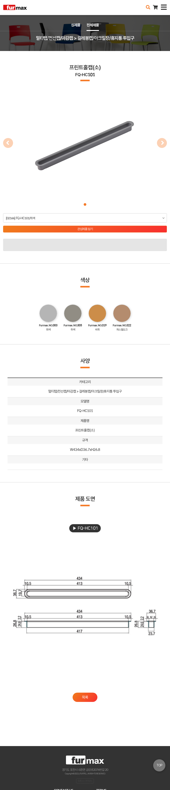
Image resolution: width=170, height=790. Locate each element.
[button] (85, 204)
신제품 (75, 25)
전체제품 (93, 25)
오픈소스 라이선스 (85, 780)
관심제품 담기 (85, 229)
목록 (85, 697)
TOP (159, 765)
